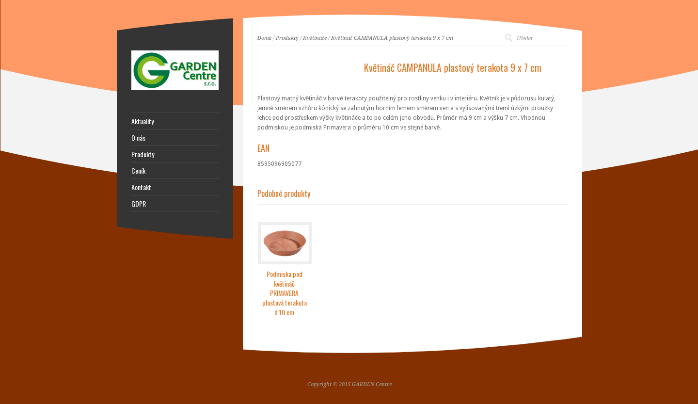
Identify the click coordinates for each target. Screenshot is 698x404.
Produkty (287, 38)
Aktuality (142, 121)
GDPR (138, 203)
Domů (264, 38)
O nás (138, 137)
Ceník (138, 170)
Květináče (315, 38)
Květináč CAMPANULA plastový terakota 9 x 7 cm (392, 38)
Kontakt (141, 187)
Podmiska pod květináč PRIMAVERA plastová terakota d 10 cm (284, 293)
